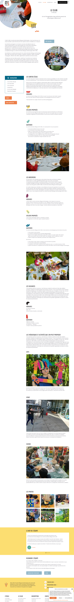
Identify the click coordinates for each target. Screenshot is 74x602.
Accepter (53, 597)
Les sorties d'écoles (22, 598)
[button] (72, 589)
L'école (7, 596)
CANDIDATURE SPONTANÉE (34, 573)
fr (68, 1)
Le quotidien (7, 598)
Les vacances (10, 85)
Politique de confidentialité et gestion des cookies (60, 600)
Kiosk (55, 2)
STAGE (47, 573)
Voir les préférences (68, 597)
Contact (47, 596)
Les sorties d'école (11, 81)
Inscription (50, 2)
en (68, 3)
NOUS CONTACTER (11, 102)
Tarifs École (34, 599)
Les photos (9, 87)
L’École (39, 2)
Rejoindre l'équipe (11, 91)
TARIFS (8, 98)
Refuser (60, 597)
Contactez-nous (63, 2)
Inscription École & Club (36, 598)
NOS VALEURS (49, 41)
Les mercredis (10, 83)
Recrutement (47, 601)
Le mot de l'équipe (8, 599)
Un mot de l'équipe (11, 89)
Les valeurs (7, 601)
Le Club (44, 2)
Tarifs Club (34, 601)
